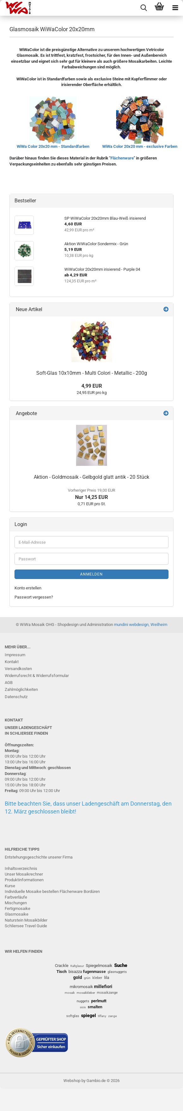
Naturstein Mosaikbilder (26, 920)
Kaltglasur (77, 966)
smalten (95, 1006)
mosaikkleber (86, 992)
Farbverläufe (16, 897)
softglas (72, 1016)
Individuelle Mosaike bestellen (32, 891)
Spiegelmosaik (99, 965)
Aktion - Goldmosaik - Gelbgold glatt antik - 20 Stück (91, 477)
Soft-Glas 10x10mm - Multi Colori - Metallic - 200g (91, 373)
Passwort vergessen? (34, 597)
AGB (9, 682)
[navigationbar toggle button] (175, 8)
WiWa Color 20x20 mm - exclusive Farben (139, 146)
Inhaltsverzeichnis (21, 868)
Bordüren (92, 891)
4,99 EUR (91, 386)
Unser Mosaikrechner (24, 874)
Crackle (61, 965)
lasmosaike (18, 914)
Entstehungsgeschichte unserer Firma (39, 857)
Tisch (61, 971)
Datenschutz (16, 696)
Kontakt (12, 661)
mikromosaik (81, 986)
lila (106, 977)
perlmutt (98, 1000)
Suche (120, 965)
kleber (97, 978)
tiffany (102, 1016)
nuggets (83, 1001)
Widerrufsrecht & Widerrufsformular (37, 675)
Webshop (71, 1080)
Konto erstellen (28, 588)
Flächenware (122, 158)
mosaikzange (107, 993)
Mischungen (16, 902)
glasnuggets (117, 972)
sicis (83, 1007)
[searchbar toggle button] (143, 8)
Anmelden (91, 574)
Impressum (15, 654)
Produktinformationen (24, 879)
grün (87, 978)
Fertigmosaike (17, 908)
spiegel (88, 1015)
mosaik (70, 992)
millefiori (103, 986)
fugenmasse (94, 971)
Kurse (10, 885)
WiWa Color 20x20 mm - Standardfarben (53, 146)
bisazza (75, 971)
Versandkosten (18, 668)
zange (112, 1016)
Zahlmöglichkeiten (21, 689)
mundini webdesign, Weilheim (140, 624)
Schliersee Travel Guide (26, 925)
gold (77, 977)
